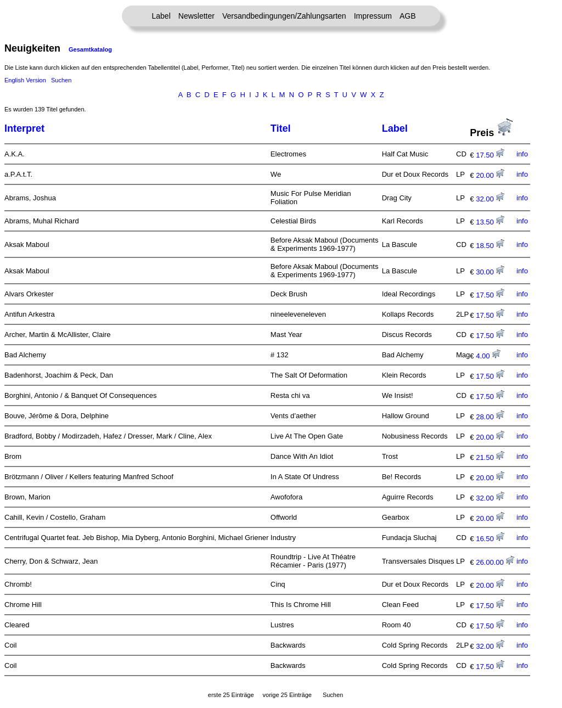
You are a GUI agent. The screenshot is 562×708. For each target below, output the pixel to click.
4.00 (488, 356)
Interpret (24, 128)
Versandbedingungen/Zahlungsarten (284, 16)
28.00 (490, 417)
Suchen (61, 80)
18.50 (490, 245)
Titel (281, 128)
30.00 (490, 272)
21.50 (490, 457)
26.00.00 (495, 562)
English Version (25, 80)
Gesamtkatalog (90, 49)
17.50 (490, 155)
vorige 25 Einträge (287, 695)
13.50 (490, 222)
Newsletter (196, 16)
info (522, 154)
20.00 (490, 175)
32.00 (490, 199)
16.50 (490, 539)
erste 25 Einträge (231, 695)
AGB (408, 16)
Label (161, 16)
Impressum (373, 16)
